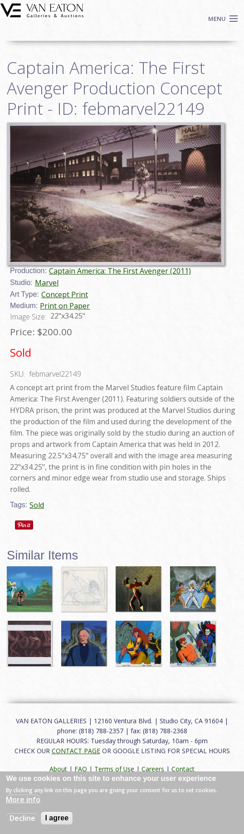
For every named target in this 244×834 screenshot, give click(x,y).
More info (23, 800)
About (58, 769)
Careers (153, 769)
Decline (22, 818)
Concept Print (64, 294)
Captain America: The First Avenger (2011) (120, 271)
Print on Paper (65, 306)
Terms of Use (114, 769)
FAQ (80, 769)
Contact (183, 769)
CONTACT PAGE (76, 750)
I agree (56, 818)
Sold (36, 505)
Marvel (47, 283)
